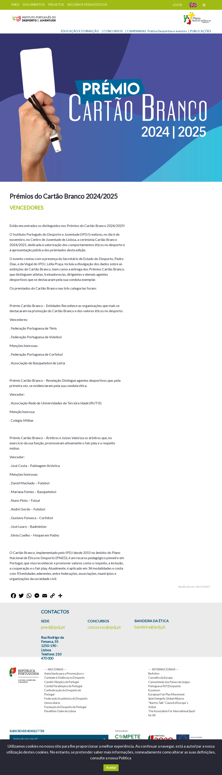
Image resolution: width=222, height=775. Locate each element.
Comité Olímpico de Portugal (61, 682)
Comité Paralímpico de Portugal (63, 686)
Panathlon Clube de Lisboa (60, 711)
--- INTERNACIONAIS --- (163, 669)
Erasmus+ (154, 690)
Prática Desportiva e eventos (167, 31)
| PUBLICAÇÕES (199, 31)
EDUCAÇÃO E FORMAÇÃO (80, 31)
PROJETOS (56, 4)
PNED (15, 4)
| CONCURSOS (112, 31)
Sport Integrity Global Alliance (166, 698)
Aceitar (111, 767)
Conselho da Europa (160, 677)
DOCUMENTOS (34, 4)
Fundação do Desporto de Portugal (65, 707)
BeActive (153, 673)
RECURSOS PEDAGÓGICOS (87, 4)
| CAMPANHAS (135, 31)
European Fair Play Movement (166, 694)
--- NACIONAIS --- (55, 669)
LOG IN (177, 5)
